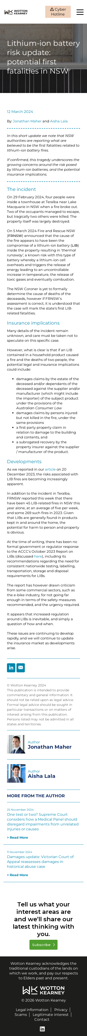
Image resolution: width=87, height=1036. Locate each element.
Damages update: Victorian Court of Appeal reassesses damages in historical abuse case (40, 862)
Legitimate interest (51, 1014)
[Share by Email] (20, 667)
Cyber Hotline (58, 11)
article (50, 469)
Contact (41, 1019)
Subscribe (42, 945)
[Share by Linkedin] (11, 667)
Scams (21, 1014)
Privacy (61, 1010)
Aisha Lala (59, 121)
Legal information (32, 1010)
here (38, 556)
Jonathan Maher (27, 121)
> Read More (17, 837)
